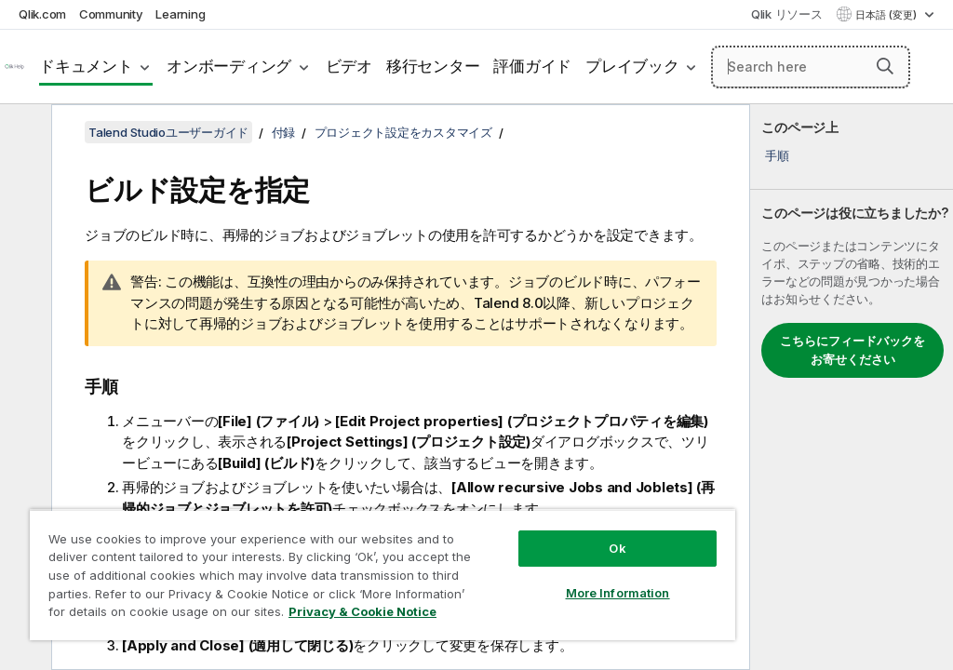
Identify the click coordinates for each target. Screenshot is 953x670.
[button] (885, 66)
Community (111, 14)
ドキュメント (86, 66)
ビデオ (349, 66)
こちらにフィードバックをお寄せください (852, 350)
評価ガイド (532, 66)
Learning (180, 14)
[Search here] (810, 67)
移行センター (433, 66)
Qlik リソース (787, 14)
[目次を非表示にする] (23, 133)
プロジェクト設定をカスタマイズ (403, 132)
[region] (382, 574)
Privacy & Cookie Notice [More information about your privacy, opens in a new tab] (362, 611)
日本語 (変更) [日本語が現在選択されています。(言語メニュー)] (887, 14)
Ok (617, 548)
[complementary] (851, 387)
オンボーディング (229, 66)
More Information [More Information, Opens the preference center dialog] (618, 592)
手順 (777, 155)
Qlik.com (42, 14)
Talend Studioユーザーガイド (168, 132)
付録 (284, 132)
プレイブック (632, 66)
